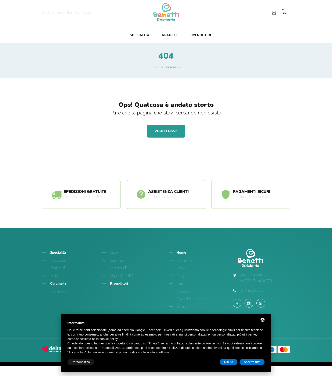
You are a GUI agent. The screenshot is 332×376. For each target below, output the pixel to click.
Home (154, 67)
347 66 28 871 (253, 290)
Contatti (86, 12)
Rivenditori (200, 35)
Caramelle (169, 35)
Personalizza (81, 362)
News (60, 12)
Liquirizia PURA (121, 275)
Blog (69, 12)
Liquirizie (116, 260)
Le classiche (58, 291)
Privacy (181, 306)
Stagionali (57, 268)
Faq (77, 12)
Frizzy (114, 252)
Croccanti (57, 260)
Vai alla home (166, 131)
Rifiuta (228, 362)
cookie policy (109, 339)
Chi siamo (48, 12)
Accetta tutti (252, 362)
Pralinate (56, 275)
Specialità (139, 35)
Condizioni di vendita (192, 299)
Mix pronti (117, 268)
